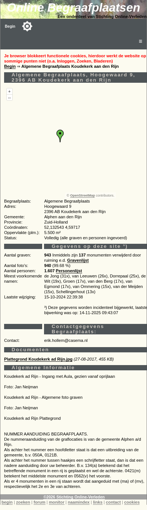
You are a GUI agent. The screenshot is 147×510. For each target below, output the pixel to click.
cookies (132, 502)
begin (7, 502)
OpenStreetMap (82, 195)
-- (9, 97)
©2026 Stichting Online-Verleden (73, 497)
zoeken (23, 502)
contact (113, 502)
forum (40, 502)
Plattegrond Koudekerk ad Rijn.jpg (38, 359)
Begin (10, 26)
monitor (57, 502)
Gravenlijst (78, 260)
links (98, 502)
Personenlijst (69, 270)
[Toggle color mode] (27, 26)
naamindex (79, 502)
